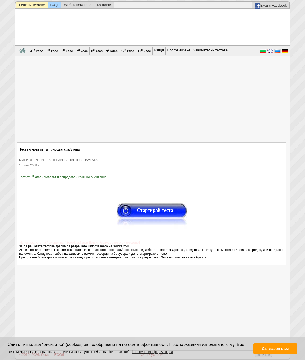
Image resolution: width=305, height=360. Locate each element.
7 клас (82, 50)
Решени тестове (32, 5)
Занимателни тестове (210, 50)
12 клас (127, 50)
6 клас (67, 50)
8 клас (97, 50)
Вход (54, 5)
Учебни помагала (77, 5)
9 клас (111, 50)
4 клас (36, 50)
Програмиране (178, 50)
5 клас (52, 50)
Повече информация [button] (152, 351)
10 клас (144, 50)
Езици (159, 50)
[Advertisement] (152, 103)
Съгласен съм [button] (275, 349)
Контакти (104, 5)
